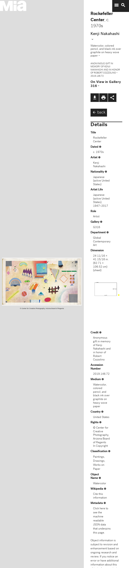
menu (116, 5)
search (123, 5)
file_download (94, 97)
